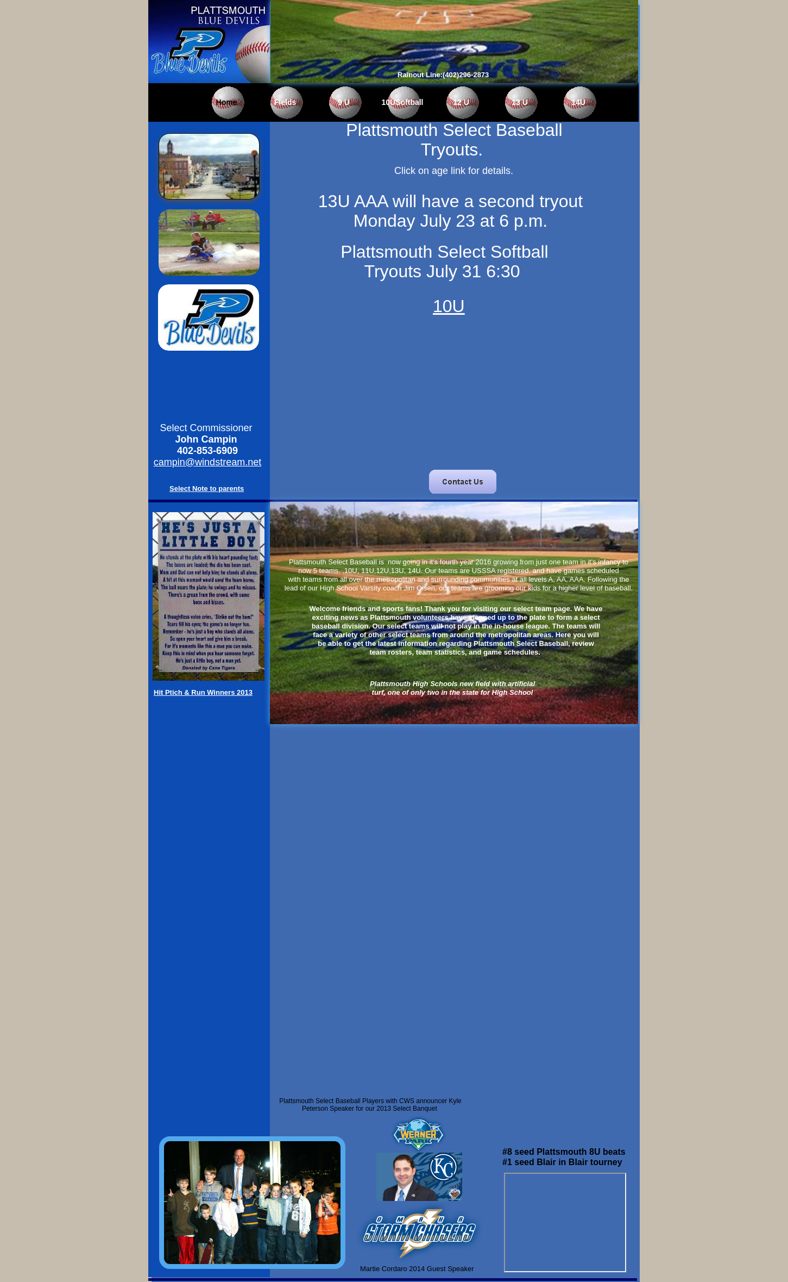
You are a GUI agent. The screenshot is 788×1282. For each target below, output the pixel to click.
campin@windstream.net (207, 462)
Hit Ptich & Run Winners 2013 (203, 692)
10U (449, 306)
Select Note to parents (206, 488)
